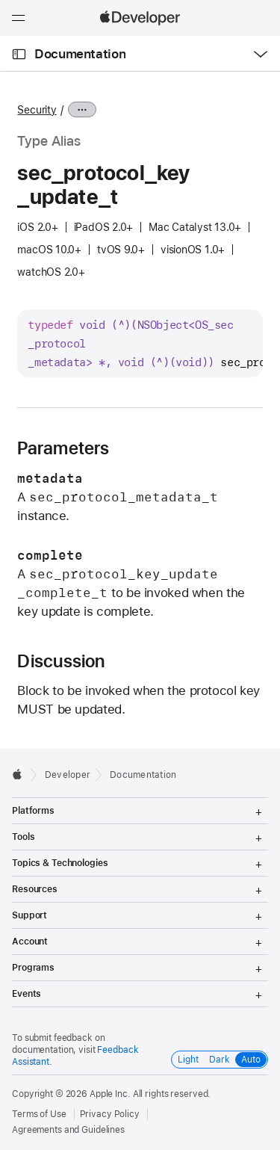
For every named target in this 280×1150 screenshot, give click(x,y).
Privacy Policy (110, 1114)
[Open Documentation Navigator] (19, 54)
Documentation (79, 53)
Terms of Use (39, 1114)
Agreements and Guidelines (68, 1130)
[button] (0, 0)
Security (36, 110)
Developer (67, 775)
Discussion (61, 661)
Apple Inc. (110, 1094)
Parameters (63, 448)
